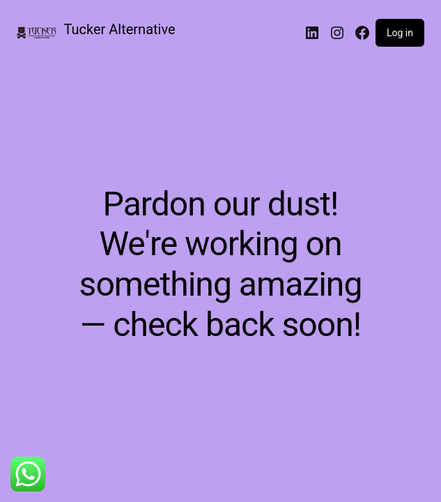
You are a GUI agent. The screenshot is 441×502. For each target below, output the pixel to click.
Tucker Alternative (120, 29)
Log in (400, 32)
